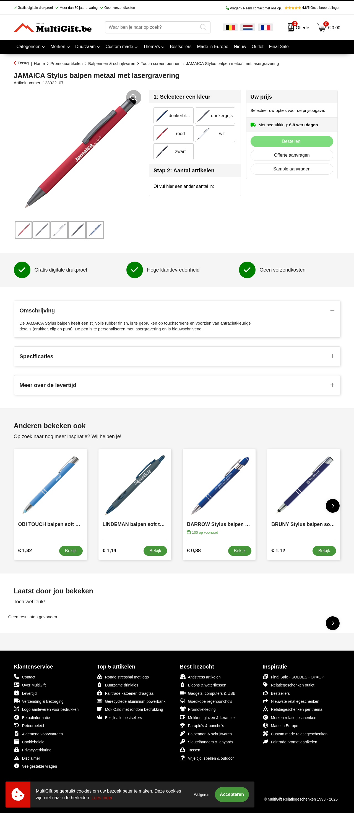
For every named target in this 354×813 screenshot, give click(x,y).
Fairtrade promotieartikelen (290, 741)
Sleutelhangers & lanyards (206, 741)
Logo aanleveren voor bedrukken (46, 709)
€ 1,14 (109, 550)
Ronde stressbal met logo (123, 676)
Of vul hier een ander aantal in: (183, 186)
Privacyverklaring (33, 749)
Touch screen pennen (160, 63)
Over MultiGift (30, 684)
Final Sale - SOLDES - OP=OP (293, 676)
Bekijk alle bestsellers (119, 717)
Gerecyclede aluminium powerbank (131, 701)
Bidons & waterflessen (203, 684)
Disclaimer (27, 758)
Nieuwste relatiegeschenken (291, 701)
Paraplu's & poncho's (202, 725)
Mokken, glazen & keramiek (208, 717)
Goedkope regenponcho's (206, 701)
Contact (24, 676)
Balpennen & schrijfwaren (111, 63)
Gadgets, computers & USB (208, 693)
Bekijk (71, 550)
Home (39, 63)
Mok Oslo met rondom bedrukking (130, 709)
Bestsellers (276, 693)
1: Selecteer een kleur (181, 97)
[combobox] (151, 27)
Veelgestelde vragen (35, 766)
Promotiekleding (198, 709)
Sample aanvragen (291, 169)
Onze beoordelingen (312, 8)
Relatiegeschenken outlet (288, 684)
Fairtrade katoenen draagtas (125, 693)
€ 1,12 (278, 550)
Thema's (151, 46)
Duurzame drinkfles (118, 684)
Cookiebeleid (29, 741)
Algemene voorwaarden (38, 733)
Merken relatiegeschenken (289, 717)
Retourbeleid (29, 725)
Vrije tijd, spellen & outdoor (207, 758)
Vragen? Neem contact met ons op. (254, 8)
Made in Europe (280, 725)
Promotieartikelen (66, 63)
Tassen (190, 749)
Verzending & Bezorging (39, 701)
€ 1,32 (25, 550)
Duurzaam (85, 46)
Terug (23, 62)
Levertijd (25, 693)
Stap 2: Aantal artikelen (183, 170)
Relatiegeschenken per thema (292, 709)
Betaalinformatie (32, 717)
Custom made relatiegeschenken (295, 733)
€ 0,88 (194, 550)
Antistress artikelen (200, 676)
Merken (58, 46)
